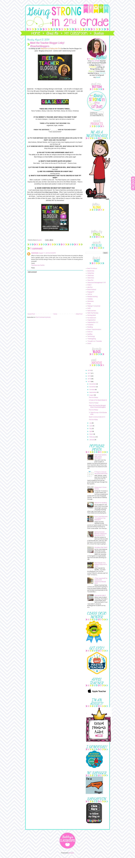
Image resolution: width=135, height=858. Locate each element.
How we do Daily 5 (100, 596)
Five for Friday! (93, 398)
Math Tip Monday (92, 313)
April (90, 432)
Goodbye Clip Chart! (100, 548)
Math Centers (91, 311)
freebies (90, 299)
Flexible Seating (92, 297)
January (92, 440)
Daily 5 (89, 285)
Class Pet (90, 281)
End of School (91, 290)
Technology (91, 337)
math (89, 309)
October (92, 390)
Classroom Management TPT (96, 283)
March (91, 435)
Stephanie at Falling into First (51, 48)
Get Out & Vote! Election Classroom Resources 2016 (100, 534)
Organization (91, 320)
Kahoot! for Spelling (100, 503)
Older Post (79, 314)
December (92, 384)
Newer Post (31, 314)
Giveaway (90, 302)
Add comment (32, 272)
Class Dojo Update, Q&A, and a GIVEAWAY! (100, 457)
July (90, 423)
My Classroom (91, 318)
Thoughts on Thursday (94, 342)
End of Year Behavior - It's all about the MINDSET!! (101, 519)
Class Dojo (90, 278)
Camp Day (90, 274)
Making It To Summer (93, 306)
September (93, 393)
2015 (89, 379)
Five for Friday (93, 420)
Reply (33, 267)
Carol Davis (34, 253)
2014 (89, 382)
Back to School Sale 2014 (97, 417)
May (90, 429)
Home (55, 314)
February (92, 437)
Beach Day (90, 271)
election (90, 288)
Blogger (71, 853)
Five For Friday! (93, 403)
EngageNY (90, 292)
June (91, 426)
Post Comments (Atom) (43, 317)
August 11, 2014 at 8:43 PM (47, 253)
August (91, 396)
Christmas (90, 276)
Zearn (89, 344)
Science (89, 332)
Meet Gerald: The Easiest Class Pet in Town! (100, 565)
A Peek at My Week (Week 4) (98, 401)
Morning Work (91, 316)
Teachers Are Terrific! (38, 265)
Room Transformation (94, 330)
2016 (89, 377)
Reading (90, 327)
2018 (89, 371)
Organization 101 (92, 323)
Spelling (89, 335)
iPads (89, 304)
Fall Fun (89, 295)
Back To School (92, 269)
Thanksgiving (91, 339)
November (92, 387)
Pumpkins (90, 325)
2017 (89, 374)
